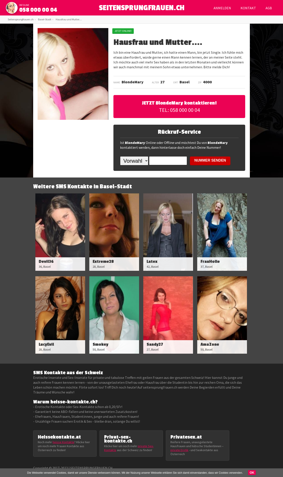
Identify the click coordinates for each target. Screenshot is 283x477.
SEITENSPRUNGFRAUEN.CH (141, 9)
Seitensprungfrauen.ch (21, 19)
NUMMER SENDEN (210, 160)
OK (252, 472)
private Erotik (179, 450)
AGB (269, 8)
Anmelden (222, 8)
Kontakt (248, 8)
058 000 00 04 (38, 10)
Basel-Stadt (44, 19)
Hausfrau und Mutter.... (69, 19)
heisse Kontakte (63, 442)
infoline (24, 5)
